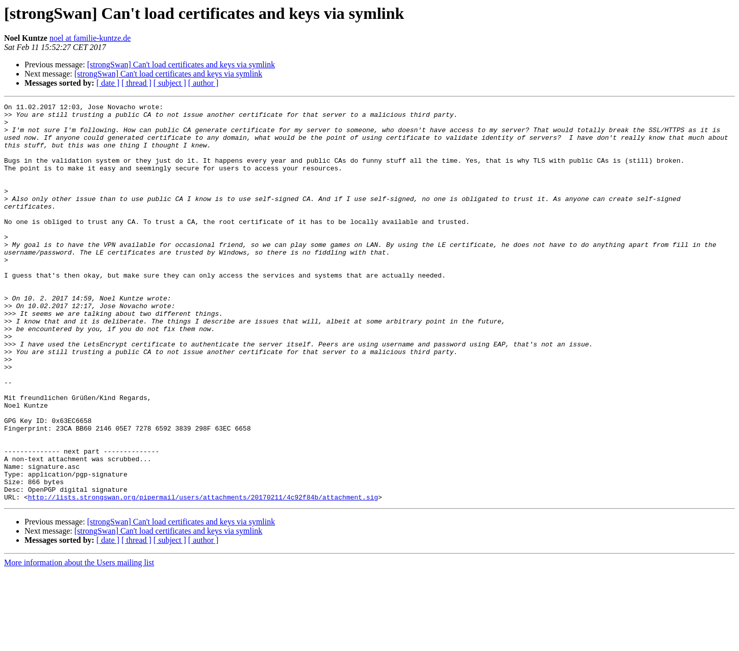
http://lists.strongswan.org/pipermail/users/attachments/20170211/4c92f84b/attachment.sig (203, 576)
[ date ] (107, 83)
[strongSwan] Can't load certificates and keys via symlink (181, 64)
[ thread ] (136, 83)
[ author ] (203, 83)
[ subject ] (170, 83)
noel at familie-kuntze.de (90, 38)
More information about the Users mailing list (79, 642)
